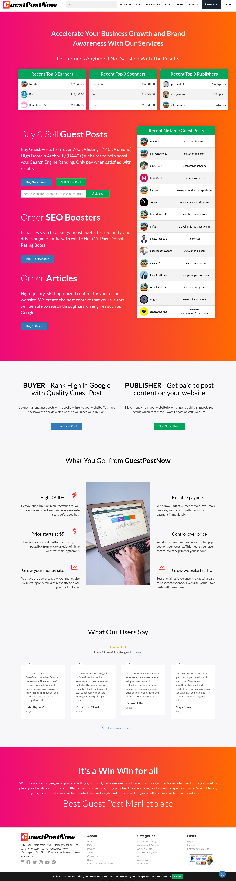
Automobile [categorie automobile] (143, 860)
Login (227, 4)
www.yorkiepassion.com (194, 275)
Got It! (177, 876)
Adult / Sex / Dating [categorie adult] (147, 841)
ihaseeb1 (150, 263)
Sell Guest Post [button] (71, 182)
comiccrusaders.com (194, 262)
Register (211, 4)
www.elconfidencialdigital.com (194, 190)
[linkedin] (22, 862)
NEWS (180, 4)
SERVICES (152, 4)
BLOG (168, 4)
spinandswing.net (194, 177)
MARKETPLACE (130, 4)
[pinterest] (54, 862)
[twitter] (35, 862)
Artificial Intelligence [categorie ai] (147, 852)
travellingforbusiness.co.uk (194, 226)
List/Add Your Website (198, 849)
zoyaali (149, 202)
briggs (148, 299)
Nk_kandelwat (153, 153)
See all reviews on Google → (118, 728)
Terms (90, 852)
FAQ (89, 845)
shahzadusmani (154, 311)
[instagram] (41, 862)
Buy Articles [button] (34, 326)
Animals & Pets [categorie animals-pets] (144, 849)
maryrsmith (174, 94)
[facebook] (28, 862)
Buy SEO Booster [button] (37, 259)
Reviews (91, 860)
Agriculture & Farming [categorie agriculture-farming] (148, 845)
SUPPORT (194, 4)
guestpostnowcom (155, 251)
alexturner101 (153, 238)
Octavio (149, 190)
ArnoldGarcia (153, 287)
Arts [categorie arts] (139, 856)
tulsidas (29, 84)
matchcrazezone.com (194, 214)
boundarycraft (153, 214)
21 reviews (135, 652)
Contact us (92, 856)
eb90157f (150, 165)
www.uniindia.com (194, 250)
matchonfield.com (194, 141)
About (90, 841)
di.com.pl (194, 238)
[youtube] (47, 862)
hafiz (148, 226)
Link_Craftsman (154, 275)
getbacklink (174, 84)
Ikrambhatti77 (33, 104)
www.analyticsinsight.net (194, 202)
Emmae (29, 94)
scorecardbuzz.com (194, 165)
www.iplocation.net (194, 299)
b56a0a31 (151, 178)
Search (98, 193)
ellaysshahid (174, 104)
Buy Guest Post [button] (36, 182)
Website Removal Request (100, 863)
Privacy (91, 849)
